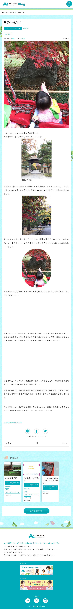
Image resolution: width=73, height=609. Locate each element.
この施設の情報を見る (13, 422)
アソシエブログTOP (8, 12)
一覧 (36, 443)
